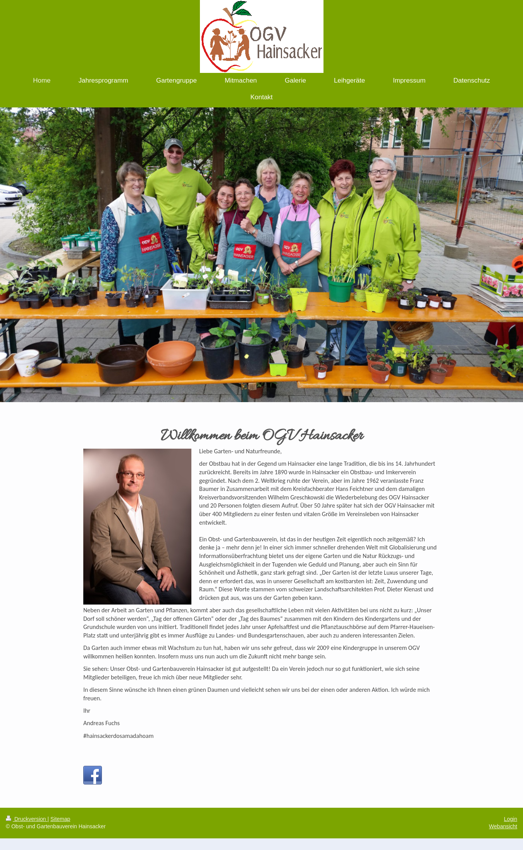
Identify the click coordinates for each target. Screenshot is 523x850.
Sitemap (60, 819)
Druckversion (26, 819)
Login (510, 819)
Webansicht (503, 826)
